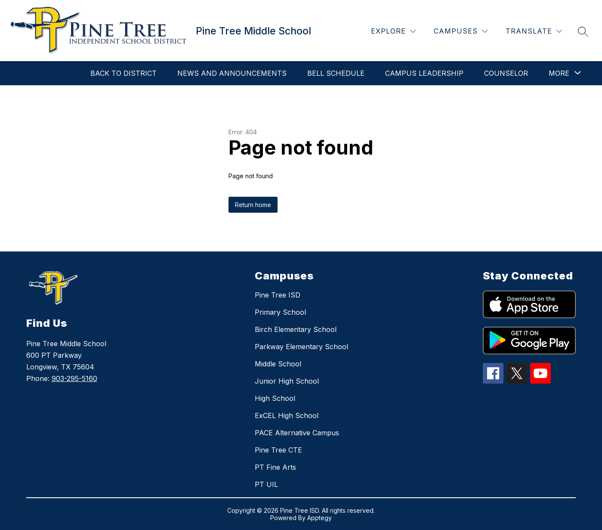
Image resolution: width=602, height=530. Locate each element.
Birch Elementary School (296, 329)
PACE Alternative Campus (297, 432)
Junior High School (287, 381)
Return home (253, 204)
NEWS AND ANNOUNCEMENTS (232, 73)
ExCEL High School (286, 415)
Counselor (506, 73)
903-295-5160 (74, 378)
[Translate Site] (533, 31)
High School (275, 398)
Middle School (278, 364)
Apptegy (319, 517)
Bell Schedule (335, 73)
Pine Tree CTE (278, 450)
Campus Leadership (424, 73)
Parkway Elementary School (301, 346)
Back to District (123, 73)
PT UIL (266, 484)
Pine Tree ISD (277, 295)
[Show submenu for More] (559, 73)
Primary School (280, 312)
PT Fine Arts (275, 467)
